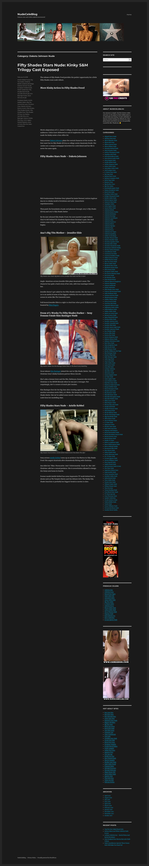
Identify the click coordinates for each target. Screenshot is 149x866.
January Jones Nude (110, 315)
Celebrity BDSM (109, 210)
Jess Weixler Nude (110, 331)
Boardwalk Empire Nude (112, 188)
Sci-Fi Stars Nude (110, 456)
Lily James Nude (109, 373)
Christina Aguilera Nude (112, 242)
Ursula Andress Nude (111, 500)
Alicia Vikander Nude (111, 140)
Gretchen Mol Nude (110, 303)
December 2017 (109, 811)
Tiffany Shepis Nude (111, 486)
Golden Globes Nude (111, 299)
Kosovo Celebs (28, 118)
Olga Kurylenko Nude (111, 416)
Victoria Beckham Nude (112, 508)
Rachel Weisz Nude (110, 438)
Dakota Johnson (56, 140)
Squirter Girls (109, 776)
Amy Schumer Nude (111, 150)
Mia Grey (20, 120)
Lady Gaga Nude (109, 359)
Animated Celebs (110, 598)
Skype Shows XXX (110, 772)
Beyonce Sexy (109, 182)
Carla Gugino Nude (110, 206)
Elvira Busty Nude (110, 269)
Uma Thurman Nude (111, 496)
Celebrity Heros (109, 606)
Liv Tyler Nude (109, 377)
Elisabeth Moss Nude (111, 265)
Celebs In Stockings (110, 236)
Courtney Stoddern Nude (112, 256)
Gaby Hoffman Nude (111, 293)
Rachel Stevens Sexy (111, 436)
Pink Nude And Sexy (111, 428)
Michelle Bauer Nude (111, 395)
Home (129, 15)
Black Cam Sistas (110, 726)
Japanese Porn (109, 752)
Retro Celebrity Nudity (111, 446)
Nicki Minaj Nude (110, 410)
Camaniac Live (109, 732)
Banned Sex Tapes (110, 594)
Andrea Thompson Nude (112, 152)
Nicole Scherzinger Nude (112, 414)
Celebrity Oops (109, 228)
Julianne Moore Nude (111, 339)
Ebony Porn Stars (110, 742)
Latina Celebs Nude (110, 610)
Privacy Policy (32, 858)
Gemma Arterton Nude (111, 295)
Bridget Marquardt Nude (112, 196)
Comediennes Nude (110, 252)
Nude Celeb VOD (109, 596)
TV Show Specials (110, 494)
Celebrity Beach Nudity (111, 212)
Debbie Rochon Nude (111, 260)
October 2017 (108, 815)
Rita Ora (25, 124)
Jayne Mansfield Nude (111, 317)
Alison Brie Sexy (109, 142)
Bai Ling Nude (109, 174)
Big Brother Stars (110, 184)
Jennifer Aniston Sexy (111, 321)
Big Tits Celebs (109, 186)
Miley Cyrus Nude (110, 401)
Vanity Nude (108, 504)
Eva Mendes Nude (110, 277)
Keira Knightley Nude (111, 345)
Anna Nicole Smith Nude (112, 158)
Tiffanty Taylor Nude (111, 484)
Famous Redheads (110, 285)
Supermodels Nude (110, 472)
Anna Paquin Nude (110, 160)
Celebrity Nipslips (110, 226)
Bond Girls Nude (109, 192)
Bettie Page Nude (110, 180)
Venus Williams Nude (111, 506)
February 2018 (109, 807)
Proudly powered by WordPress (47, 858)
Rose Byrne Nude (110, 450)
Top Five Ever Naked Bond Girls (114, 829)
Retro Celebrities (110, 618)
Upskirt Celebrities (110, 498)
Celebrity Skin (109, 590)
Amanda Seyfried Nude (111, 148)
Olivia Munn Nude (110, 418)
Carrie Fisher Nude (110, 208)
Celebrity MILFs (109, 224)
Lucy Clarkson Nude (111, 381)
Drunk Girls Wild (110, 740)
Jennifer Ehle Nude (23, 93)
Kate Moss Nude (109, 343)
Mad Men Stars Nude (111, 383)
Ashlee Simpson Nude (111, 164)
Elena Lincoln (21, 108)
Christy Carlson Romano (112, 250)
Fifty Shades (30, 108)
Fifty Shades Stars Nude (112, 289)
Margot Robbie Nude (111, 387)
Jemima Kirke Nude (110, 319)
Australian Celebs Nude (111, 168)
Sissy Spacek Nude (110, 462)
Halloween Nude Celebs (112, 307)
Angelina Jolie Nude (110, 154)
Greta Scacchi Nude (110, 301)
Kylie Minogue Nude (111, 357)
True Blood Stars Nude (111, 492)
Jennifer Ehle (21, 116)
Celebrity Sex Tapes (110, 232)
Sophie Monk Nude (110, 464)
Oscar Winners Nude (111, 420)
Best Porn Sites (109, 714)
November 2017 (109, 813)
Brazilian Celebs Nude (111, 194)
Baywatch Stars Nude (111, 720)
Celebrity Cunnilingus (111, 218)
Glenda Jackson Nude (111, 297)
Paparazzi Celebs (110, 424)
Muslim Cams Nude (110, 762)
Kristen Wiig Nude (110, 355)
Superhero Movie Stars (111, 470)
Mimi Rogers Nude (110, 403)
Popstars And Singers (111, 430)
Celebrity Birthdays (110, 214)
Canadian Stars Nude (111, 738)
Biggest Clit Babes (110, 722)
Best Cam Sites (109, 712)
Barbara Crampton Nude (112, 178)
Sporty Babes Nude (110, 774)
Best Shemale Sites (110, 716)
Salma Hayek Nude (110, 452)
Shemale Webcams (110, 770)
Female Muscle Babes (111, 746)
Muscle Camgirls (110, 760)
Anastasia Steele (22, 100)
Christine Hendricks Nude (112, 246)
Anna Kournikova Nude (111, 156)
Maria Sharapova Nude (111, 389)
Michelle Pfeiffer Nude (111, 399)
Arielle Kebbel (55, 458)
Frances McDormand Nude (113, 291)
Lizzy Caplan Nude (110, 379)
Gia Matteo (26, 114)
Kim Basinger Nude (110, 353)
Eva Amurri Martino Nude (112, 273)
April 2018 (108, 804)
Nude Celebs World (110, 764)
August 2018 (108, 798)
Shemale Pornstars (110, 768)
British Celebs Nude (110, 198)
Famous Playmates (110, 283)
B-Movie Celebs (109, 604)
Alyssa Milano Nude (110, 146)
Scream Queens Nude (111, 458)
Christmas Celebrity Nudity (113, 248)
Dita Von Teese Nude (111, 261)
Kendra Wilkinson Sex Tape (113, 351)
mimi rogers (27, 120)
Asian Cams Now (110, 718)
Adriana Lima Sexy (110, 138)
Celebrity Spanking (110, 234)
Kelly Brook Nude (110, 347)
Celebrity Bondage (28, 83)
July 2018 (107, 800)
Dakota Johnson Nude (24, 85)
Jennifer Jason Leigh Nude (112, 327)
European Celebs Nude (24, 87)
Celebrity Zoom (109, 592)
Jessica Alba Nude (110, 333)
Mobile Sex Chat (109, 756)
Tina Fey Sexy (109, 488)
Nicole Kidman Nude (111, 412)
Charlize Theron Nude (111, 238)
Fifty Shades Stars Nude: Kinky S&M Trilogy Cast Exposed (52, 67)
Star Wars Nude (109, 468)
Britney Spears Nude (111, 200)
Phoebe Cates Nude (110, 426)
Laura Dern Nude (110, 365)
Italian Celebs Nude (110, 311)
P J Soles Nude (109, 422)
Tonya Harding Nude (111, 490)
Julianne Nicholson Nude (112, 341)
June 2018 (107, 802)
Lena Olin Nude (109, 367)
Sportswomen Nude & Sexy (113, 466)
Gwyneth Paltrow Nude (111, 305)
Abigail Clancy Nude (110, 136)
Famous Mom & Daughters (113, 281)
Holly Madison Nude (111, 309)
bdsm (24, 102)
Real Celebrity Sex (110, 616)
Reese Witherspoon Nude (112, 444)
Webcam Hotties (110, 782)
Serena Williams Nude (111, 460)
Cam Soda (107, 736)
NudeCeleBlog (27, 14)
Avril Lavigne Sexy (110, 170)
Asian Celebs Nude (110, 166)
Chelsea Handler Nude (111, 240)
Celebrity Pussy (109, 230)
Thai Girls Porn (109, 778)
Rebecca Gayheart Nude (112, 442)
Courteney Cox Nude (111, 254)
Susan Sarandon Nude (111, 474)
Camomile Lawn (22, 104)
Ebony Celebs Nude (110, 263)
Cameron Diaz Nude (110, 202)
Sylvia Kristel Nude (110, 478)
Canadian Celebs (109, 204)
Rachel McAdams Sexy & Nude (114, 434)
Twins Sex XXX (109, 780)
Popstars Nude (109, 614)
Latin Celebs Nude (110, 363)
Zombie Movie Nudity (111, 510)
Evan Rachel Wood (110, 279)
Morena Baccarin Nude (111, 405)
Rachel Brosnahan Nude (112, 432)
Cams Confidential (110, 734)
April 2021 (108, 796)
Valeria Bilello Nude (110, 502)
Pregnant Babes (109, 766)
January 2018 (108, 809)
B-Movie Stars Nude (111, 172)
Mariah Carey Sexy (110, 391)
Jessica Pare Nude (110, 335)
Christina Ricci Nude (111, 244)
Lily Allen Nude (109, 371)
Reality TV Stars (109, 440)
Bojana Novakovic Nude (112, 190)
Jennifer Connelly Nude (111, 323)
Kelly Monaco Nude (110, 349)
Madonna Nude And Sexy (112, 385)
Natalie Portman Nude (111, 408)
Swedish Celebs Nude (111, 476)
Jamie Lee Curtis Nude (111, 313)
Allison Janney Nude (111, 144)
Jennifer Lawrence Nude (112, 329)
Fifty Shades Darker (23, 110)
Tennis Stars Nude (110, 482)
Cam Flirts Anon (109, 730)
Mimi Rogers (53, 305)
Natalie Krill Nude (110, 407)
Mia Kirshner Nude (110, 393)
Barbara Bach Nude (110, 176)
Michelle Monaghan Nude (112, 397)
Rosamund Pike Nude (111, 448)
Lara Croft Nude (109, 361)
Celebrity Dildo (109, 220)
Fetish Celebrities (22, 89)
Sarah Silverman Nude (111, 454)
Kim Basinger (56, 371)
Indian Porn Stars (110, 750)
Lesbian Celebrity (110, 369)
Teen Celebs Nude (110, 480)
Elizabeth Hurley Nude (111, 267)
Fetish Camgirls (109, 748)
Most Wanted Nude (110, 758)
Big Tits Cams (109, 724)
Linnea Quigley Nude (111, 375)
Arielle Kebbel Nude (23, 79)
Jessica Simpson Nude (111, 337)
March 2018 (108, 806)
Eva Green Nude (109, 275)
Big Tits (29, 102)
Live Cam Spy (108, 754)
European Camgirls (110, 744)
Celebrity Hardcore (110, 222)
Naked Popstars (22, 122)
